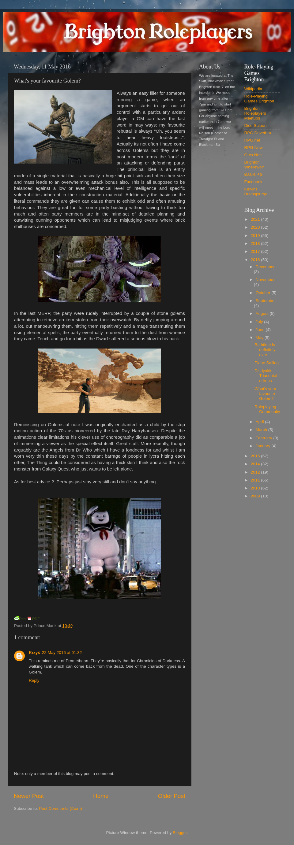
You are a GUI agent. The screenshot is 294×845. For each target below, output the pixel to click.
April (260, 421)
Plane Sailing (266, 362)
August (263, 313)
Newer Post (29, 796)
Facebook (253, 181)
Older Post (171, 796)
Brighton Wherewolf (254, 164)
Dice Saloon (255, 125)
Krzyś (34, 652)
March (262, 429)
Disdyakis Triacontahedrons (266, 375)
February (264, 438)
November (265, 279)
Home (100, 796)
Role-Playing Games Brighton (259, 98)
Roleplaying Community (267, 409)
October (264, 292)
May (260, 337)
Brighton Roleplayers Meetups (255, 113)
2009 (256, 496)
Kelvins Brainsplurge (256, 191)
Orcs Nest (253, 155)
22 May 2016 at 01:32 (62, 652)
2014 (256, 464)
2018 (256, 243)
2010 (256, 488)
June (261, 329)
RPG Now (253, 147)
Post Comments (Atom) (60, 808)
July (260, 321)
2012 (256, 472)
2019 (256, 235)
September (266, 300)
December (265, 266)
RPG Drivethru (257, 133)
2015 (256, 456)
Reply (34, 680)
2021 (256, 219)
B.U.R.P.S (253, 174)
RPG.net (252, 140)
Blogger (180, 832)
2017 (256, 251)
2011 (256, 480)
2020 (256, 227)
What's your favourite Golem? (265, 393)
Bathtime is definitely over (264, 349)
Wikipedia (253, 89)
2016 (256, 259)
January (264, 446)
